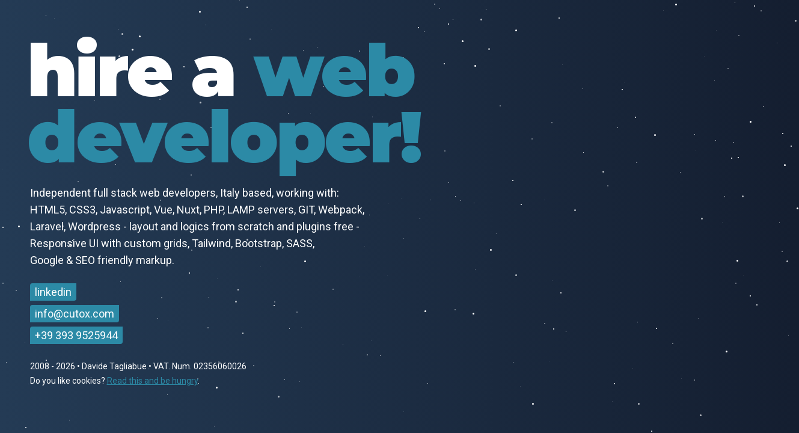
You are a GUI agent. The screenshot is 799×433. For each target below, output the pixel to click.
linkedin (53, 292)
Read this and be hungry (152, 380)
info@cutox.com (74, 313)
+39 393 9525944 (76, 335)
